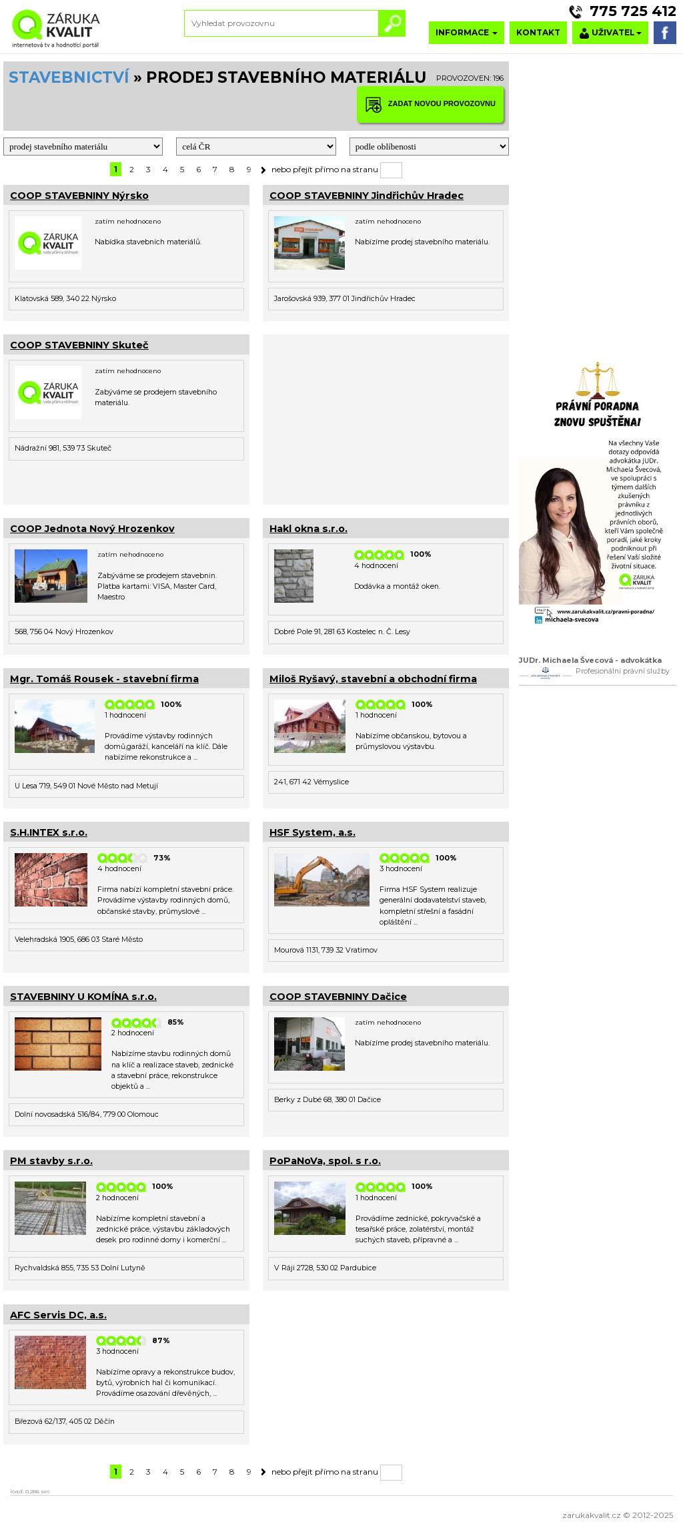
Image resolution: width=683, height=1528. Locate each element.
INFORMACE (467, 32)
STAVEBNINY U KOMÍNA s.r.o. (83, 997)
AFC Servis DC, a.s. (58, 1315)
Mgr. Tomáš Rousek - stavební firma (104, 679)
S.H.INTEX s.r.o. (48, 832)
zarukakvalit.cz (591, 1515)
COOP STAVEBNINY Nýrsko (79, 196)
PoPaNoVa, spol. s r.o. (325, 1161)
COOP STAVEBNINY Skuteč (79, 345)
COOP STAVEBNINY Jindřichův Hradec (366, 196)
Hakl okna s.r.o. (308, 529)
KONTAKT (538, 32)
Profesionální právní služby (623, 671)
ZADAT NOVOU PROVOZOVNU (430, 104)
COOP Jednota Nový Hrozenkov (92, 529)
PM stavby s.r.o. (51, 1161)
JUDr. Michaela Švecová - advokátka (590, 660)
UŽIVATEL (610, 33)
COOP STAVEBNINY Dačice (338, 997)
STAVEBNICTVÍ (69, 77)
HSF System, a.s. (312, 832)
